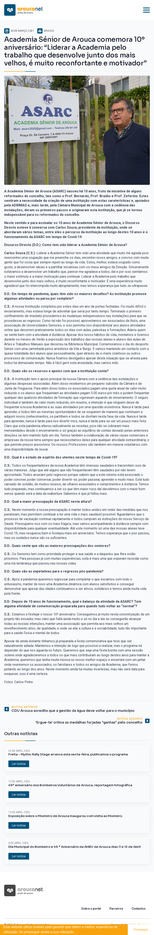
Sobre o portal (91, 908)
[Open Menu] (146, 10)
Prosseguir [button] (141, 929)
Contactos (139, 908)
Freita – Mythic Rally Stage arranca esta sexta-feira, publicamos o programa (68, 754)
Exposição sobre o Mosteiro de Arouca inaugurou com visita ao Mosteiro (65, 816)
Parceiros (116, 908)
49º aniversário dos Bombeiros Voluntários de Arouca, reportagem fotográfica (70, 785)
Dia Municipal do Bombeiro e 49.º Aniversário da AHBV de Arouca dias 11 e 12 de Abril (74, 847)
